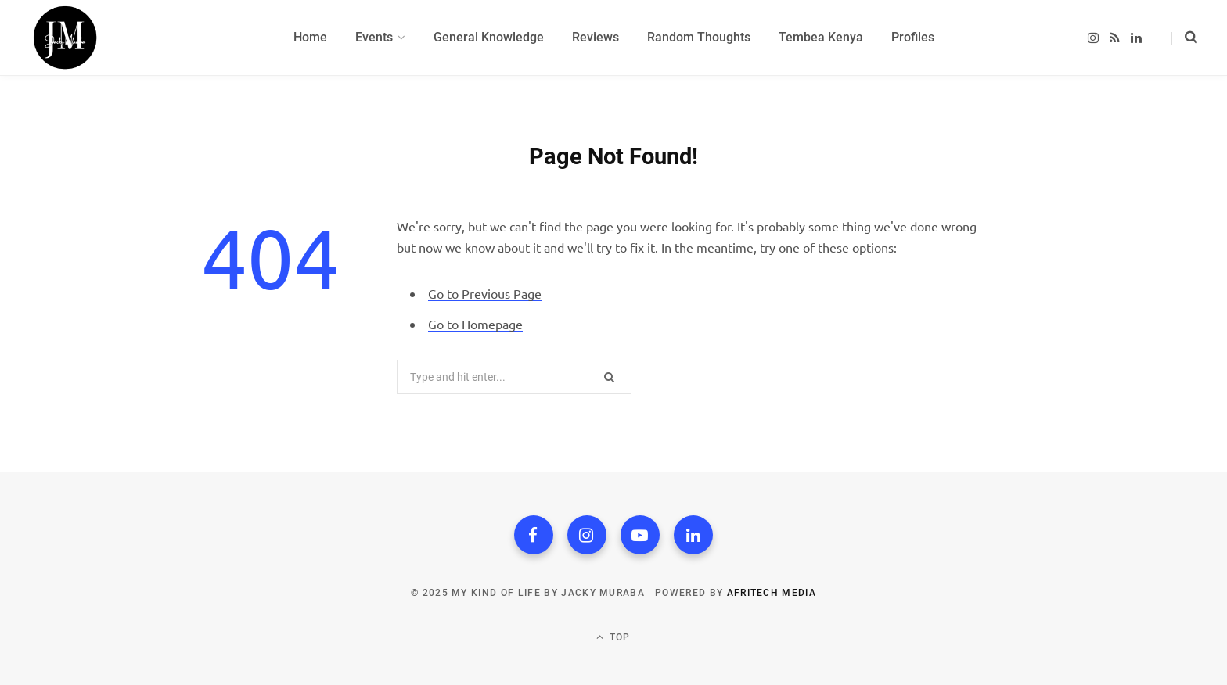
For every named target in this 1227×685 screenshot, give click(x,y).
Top (613, 637)
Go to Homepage (475, 324)
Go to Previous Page (485, 293)
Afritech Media (771, 592)
